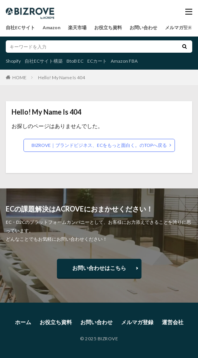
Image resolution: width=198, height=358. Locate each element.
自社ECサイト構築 (44, 61)
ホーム (23, 322)
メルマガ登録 (179, 27)
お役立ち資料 (108, 27)
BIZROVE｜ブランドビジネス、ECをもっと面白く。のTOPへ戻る (99, 145)
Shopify (13, 61)
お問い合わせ (143, 27)
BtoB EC (75, 61)
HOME (19, 77)
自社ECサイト (20, 27)
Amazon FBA (124, 61)
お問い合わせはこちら (99, 268)
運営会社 (172, 322)
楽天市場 (77, 27)
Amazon (51, 27)
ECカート (97, 61)
